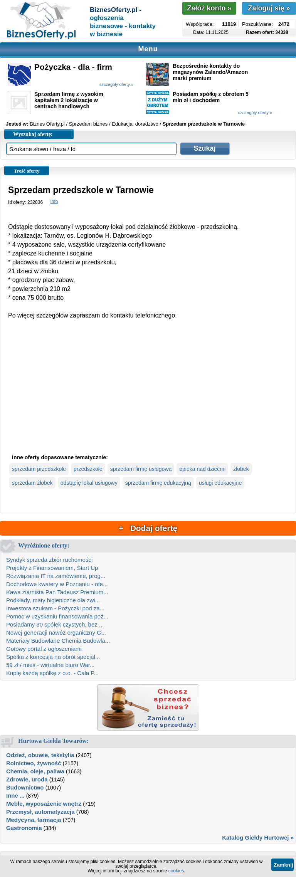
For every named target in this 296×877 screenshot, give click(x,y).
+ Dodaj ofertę (148, 528)
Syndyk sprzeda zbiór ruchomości (49, 559)
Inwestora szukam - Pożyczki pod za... (55, 608)
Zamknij (283, 865)
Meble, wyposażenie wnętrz (43, 803)
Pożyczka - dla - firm (73, 66)
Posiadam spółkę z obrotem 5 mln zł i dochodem (211, 97)
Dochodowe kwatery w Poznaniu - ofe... (57, 584)
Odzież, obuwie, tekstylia (40, 755)
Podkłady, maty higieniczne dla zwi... (53, 600)
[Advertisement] (148, 393)
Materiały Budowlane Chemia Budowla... (58, 640)
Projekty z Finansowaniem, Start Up (52, 568)
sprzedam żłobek (32, 483)
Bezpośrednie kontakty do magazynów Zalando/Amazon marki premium (210, 72)
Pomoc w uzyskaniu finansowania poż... (57, 616)
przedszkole (88, 469)
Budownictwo (25, 787)
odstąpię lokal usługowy (89, 483)
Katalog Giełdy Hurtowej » (258, 837)
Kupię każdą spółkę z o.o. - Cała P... (52, 673)
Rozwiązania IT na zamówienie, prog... (55, 576)
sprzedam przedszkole (39, 469)
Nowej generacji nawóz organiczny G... (56, 632)
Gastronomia (24, 828)
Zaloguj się (269, 8)
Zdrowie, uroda (27, 779)
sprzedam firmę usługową (141, 469)
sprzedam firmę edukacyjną (158, 483)
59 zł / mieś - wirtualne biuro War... (50, 665)
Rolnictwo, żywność (33, 763)
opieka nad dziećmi (202, 469)
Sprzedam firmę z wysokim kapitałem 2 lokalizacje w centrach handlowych (68, 100)
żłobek (241, 469)
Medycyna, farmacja (33, 820)
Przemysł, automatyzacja (40, 811)
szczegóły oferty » (116, 84)
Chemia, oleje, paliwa (35, 771)
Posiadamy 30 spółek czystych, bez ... (55, 624)
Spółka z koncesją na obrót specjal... (53, 657)
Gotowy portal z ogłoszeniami (44, 648)
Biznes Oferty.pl (47, 124)
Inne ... (15, 795)
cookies (176, 871)
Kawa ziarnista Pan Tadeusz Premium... (57, 592)
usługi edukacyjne (220, 483)
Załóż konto (209, 8)
